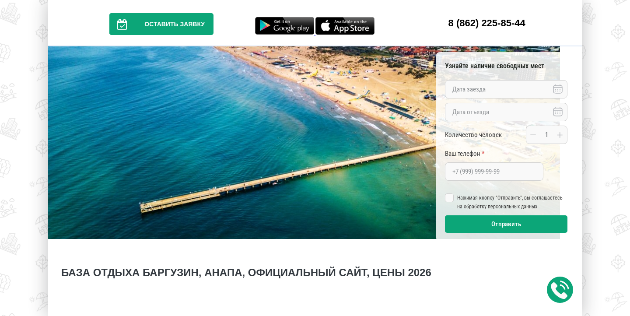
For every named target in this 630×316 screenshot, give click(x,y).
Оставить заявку (157, 24)
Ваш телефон (464, 154)
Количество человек (473, 135)
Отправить (506, 224)
